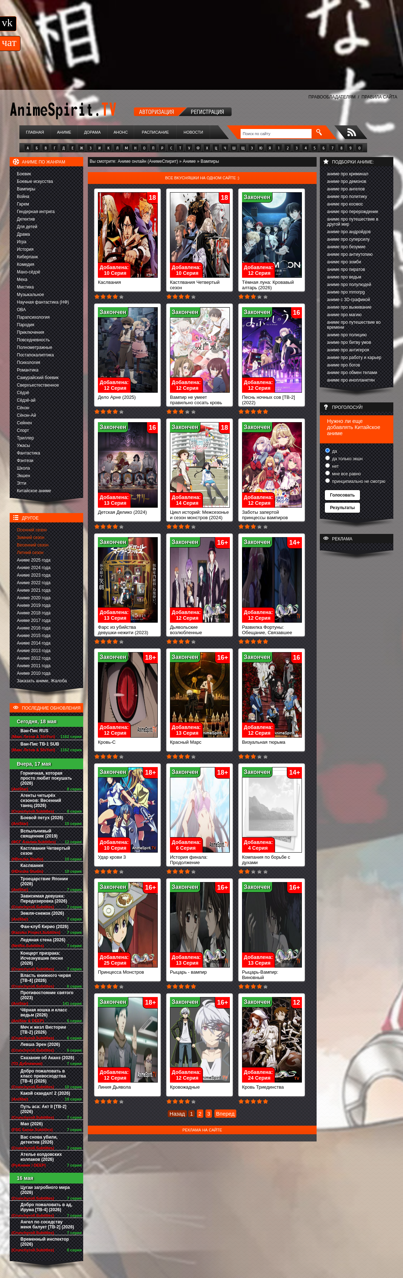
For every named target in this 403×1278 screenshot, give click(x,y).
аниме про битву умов (349, 342)
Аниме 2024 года (34, 567)
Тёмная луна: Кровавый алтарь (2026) (272, 282)
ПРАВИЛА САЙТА (379, 97)
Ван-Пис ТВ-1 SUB (39, 744)
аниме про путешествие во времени (354, 325)
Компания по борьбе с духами (272, 857)
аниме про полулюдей (349, 284)
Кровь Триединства (272, 1085)
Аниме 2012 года (34, 658)
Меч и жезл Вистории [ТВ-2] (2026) (43, 1030)
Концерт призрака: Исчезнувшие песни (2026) (41, 958)
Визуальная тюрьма (272, 740)
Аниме (64, 132)
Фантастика (28, 453)
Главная (35, 132)
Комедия (25, 264)
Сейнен (24, 422)
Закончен (257, 197)
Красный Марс (200, 740)
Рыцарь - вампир (200, 970)
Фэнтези (25, 460)
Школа (23, 468)
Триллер (25, 437)
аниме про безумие (346, 246)
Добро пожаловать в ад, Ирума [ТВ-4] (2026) (46, 1207)
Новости (193, 132)
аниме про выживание (349, 307)
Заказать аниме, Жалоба (42, 680)
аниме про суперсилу (348, 239)
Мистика (25, 287)
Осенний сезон (32, 529)
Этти (21, 483)
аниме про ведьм (344, 277)
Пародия (25, 324)
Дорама (92, 132)
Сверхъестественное (38, 385)
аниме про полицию (347, 334)
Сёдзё (23, 392)
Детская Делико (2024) (128, 510)
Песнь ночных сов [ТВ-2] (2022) (272, 397)
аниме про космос (345, 204)
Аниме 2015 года (34, 635)
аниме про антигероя (348, 349)
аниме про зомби (344, 261)
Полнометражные (34, 347)
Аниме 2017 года (34, 620)
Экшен (23, 475)
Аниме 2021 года (34, 590)
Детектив (26, 219)
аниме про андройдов (349, 231)
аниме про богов (343, 365)
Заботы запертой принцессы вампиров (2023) (272, 515)
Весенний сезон (32, 545)
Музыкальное (30, 294)
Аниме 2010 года (34, 673)
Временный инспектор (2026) (44, 1242)
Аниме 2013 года (34, 650)
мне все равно (346, 473)
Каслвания (31, 865)
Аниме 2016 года (34, 628)
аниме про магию (344, 314)
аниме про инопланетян (351, 380)
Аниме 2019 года (34, 605)
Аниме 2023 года (34, 575)
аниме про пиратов (346, 269)
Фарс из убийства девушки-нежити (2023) (128, 627)
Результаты (342, 507)
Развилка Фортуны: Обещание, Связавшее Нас (272, 630)
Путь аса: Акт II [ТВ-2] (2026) (43, 1109)
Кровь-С (128, 740)
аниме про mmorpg (346, 292)
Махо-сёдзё (28, 271)
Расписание (155, 132)
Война (23, 196)
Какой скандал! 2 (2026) (45, 1093)
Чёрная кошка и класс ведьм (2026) (43, 1012)
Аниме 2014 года (34, 643)
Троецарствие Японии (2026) (44, 881)
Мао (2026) (31, 1123)
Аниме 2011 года (34, 665)
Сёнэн (23, 407)
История (25, 249)
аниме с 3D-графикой (348, 299)
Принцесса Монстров (128, 970)
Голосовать (342, 495)
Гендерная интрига (35, 211)
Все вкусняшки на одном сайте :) (202, 178)
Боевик (24, 173)
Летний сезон (30, 552)
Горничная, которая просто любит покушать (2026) (46, 778)
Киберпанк (27, 256)
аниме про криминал (347, 173)
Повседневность (33, 339)
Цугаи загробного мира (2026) (45, 1190)
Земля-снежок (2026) (42, 913)
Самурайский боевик (37, 377)
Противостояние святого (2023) (47, 995)
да (334, 451)
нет (335, 466)
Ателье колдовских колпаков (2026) (41, 1157)
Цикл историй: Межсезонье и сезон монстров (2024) (200, 512)
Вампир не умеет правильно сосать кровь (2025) (200, 400)
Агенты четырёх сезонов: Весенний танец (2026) (40, 800)
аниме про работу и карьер (354, 357)
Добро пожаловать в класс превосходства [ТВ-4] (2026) (43, 1076)
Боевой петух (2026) (41, 817)
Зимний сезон (30, 537)
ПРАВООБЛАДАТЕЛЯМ (331, 97)
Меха (22, 279)
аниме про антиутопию (350, 254)
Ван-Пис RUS (34, 730)
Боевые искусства (35, 181)
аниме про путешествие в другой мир (352, 222)
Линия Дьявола (128, 1085)
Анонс (121, 132)
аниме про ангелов (346, 189)
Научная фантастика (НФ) (43, 302)
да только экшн (346, 458)
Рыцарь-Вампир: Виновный (272, 972)
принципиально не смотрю (358, 481)
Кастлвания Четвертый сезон (45, 851)
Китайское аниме (34, 490)
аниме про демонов (346, 181)
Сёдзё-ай (26, 400)
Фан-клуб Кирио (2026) (44, 926)
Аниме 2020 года (34, 597)
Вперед (225, 1114)
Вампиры (26, 189)
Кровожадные (200, 1085)
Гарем (23, 204)
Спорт (23, 430)
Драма (23, 234)
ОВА (21, 309)
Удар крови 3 (128, 855)
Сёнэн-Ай (26, 415)
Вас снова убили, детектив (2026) (39, 1140)
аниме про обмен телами (352, 372)
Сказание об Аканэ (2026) (47, 1057)
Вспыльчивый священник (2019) (39, 834)
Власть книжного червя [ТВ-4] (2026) (45, 978)
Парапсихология (33, 317)
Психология (28, 362)
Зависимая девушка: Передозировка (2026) (43, 899)
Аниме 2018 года (34, 612)
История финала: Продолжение (200, 857)
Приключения (30, 332)
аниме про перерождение (352, 211)
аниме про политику (347, 196)
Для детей (27, 226)
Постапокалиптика (35, 354)
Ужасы (23, 445)
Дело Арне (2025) (128, 395)
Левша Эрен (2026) (40, 1044)
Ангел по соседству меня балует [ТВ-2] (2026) (47, 1224)
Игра (21, 241)
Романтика (27, 370)
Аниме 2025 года (34, 560)
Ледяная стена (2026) (42, 939)
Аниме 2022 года (34, 582)
